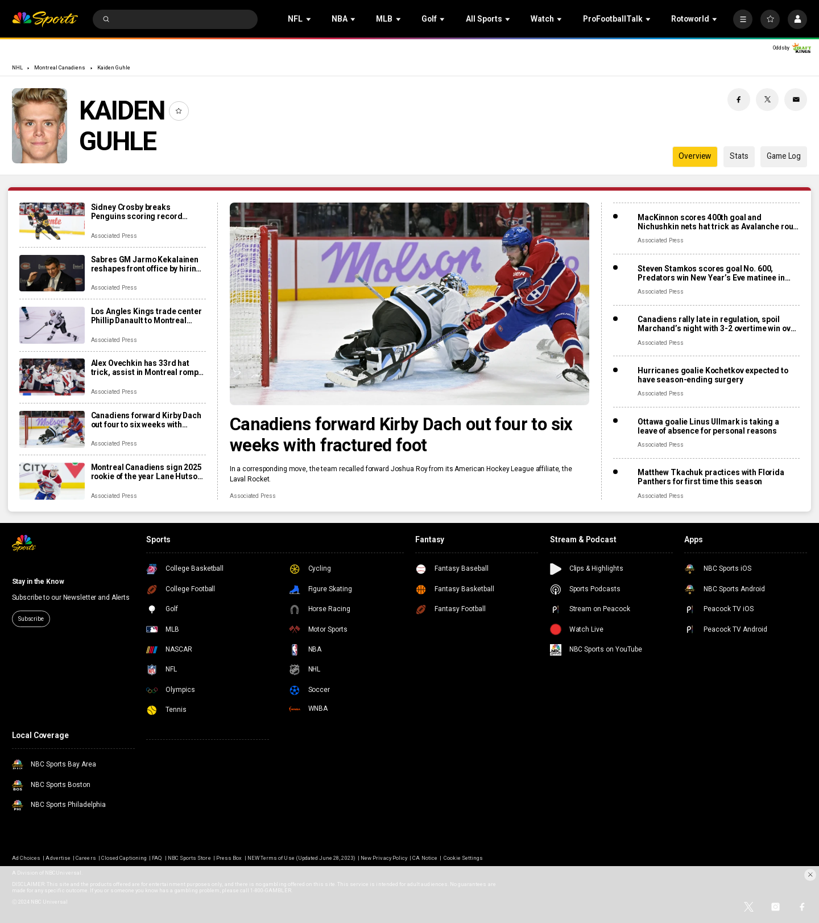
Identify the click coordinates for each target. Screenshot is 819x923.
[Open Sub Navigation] (309, 19)
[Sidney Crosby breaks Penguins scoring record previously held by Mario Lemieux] (52, 221)
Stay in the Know (38, 582)
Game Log (784, 155)
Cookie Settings (463, 858)
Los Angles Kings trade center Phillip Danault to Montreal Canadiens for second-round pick (146, 316)
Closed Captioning (124, 858)
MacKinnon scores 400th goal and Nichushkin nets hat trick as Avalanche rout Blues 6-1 (717, 222)
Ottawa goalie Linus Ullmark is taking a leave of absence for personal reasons (708, 426)
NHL (17, 67)
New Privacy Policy (384, 858)
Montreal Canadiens (59, 67)
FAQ (157, 858)
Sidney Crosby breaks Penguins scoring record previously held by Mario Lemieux (137, 212)
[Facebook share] (738, 99)
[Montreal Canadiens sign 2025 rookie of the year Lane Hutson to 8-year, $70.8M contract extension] (52, 481)
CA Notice (424, 858)
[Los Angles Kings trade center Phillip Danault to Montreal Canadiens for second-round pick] (52, 325)
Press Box (229, 858)
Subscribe (31, 619)
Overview (695, 155)
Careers (86, 858)
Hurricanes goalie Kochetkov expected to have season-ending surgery (713, 375)
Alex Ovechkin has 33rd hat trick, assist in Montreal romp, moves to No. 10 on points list (146, 368)
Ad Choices (26, 858)
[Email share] (795, 99)
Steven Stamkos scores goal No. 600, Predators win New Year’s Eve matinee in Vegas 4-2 (711, 273)
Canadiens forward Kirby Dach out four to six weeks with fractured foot (401, 435)
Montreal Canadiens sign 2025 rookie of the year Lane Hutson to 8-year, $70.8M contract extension (146, 472)
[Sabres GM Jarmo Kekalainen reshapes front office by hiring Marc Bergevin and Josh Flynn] (52, 273)
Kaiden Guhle (114, 67)
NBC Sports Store (189, 858)
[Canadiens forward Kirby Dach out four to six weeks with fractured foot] (409, 304)
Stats (739, 155)
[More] (742, 19)
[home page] (45, 19)
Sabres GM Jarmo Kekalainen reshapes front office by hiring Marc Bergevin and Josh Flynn (146, 264)
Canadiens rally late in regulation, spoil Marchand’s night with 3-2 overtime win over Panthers (718, 324)
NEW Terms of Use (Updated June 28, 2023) (301, 858)
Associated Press (253, 496)
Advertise (58, 858)
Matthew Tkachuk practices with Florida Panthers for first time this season (711, 477)
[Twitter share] (767, 99)
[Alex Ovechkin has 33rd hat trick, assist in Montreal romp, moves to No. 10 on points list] (52, 377)
